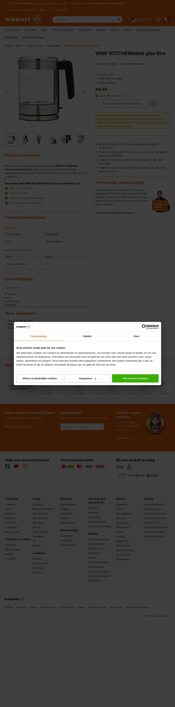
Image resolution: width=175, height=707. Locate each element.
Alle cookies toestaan (135, 378)
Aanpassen (87, 378)
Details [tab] (87, 336)
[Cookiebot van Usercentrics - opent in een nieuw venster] (144, 326)
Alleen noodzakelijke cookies (39, 378)
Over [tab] (137, 336)
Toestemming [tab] (38, 336)
